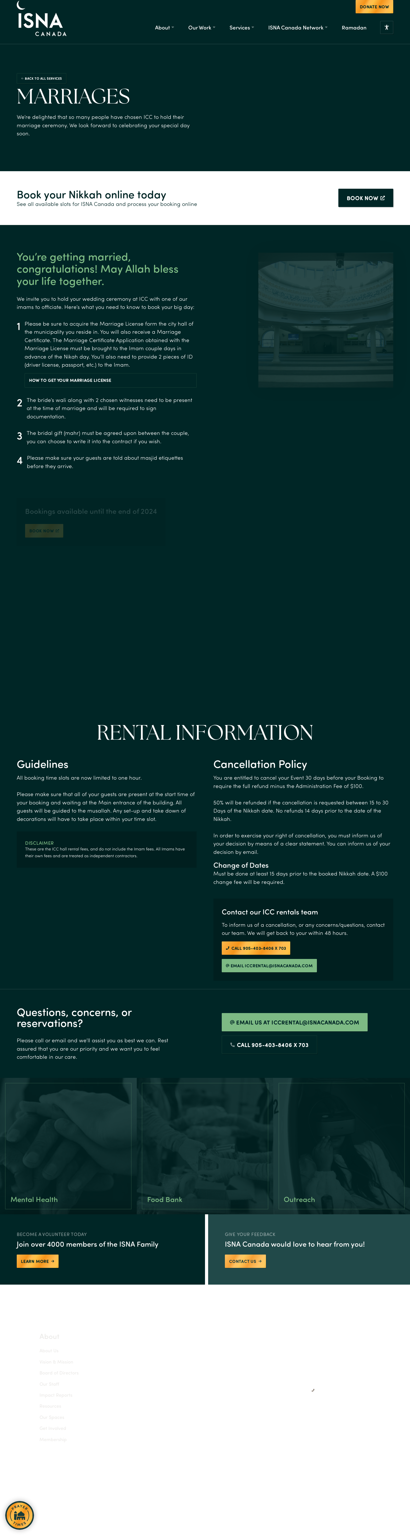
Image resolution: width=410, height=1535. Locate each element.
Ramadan (354, 27)
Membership (41, 1439)
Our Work (199, 27)
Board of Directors (47, 1373)
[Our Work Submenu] (214, 27)
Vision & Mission (45, 1362)
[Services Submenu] (252, 27)
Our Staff (38, 1384)
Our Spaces (40, 1417)
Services (240, 27)
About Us (37, 1350)
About (162, 27)
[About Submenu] (172, 27)
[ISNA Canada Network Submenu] (326, 27)
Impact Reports (44, 1395)
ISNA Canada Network (295, 27)
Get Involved (41, 1428)
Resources (39, 1406)
